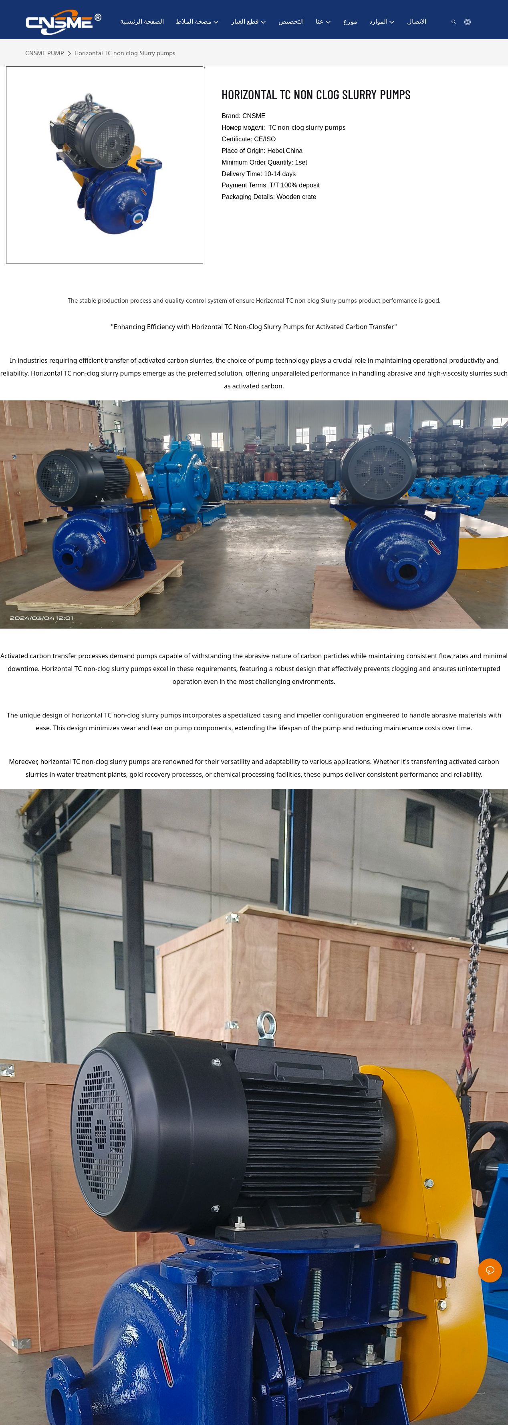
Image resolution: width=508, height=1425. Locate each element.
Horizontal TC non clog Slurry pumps (125, 53)
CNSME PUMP (44, 53)
